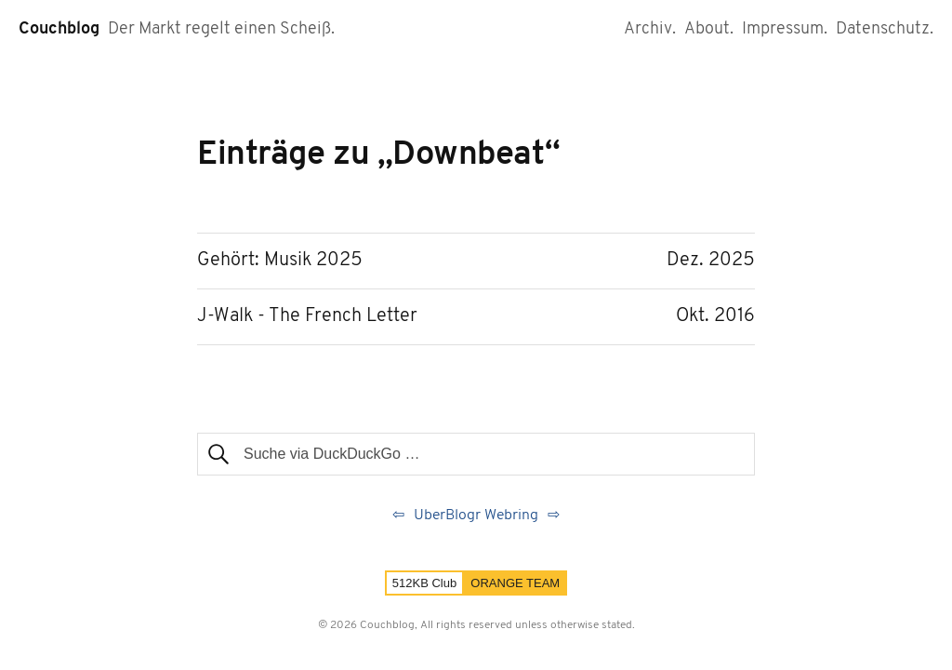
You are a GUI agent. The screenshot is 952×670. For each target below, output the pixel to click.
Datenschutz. (884, 29)
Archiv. (650, 29)
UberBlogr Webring (476, 515)
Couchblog (59, 29)
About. (709, 29)
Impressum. (784, 29)
